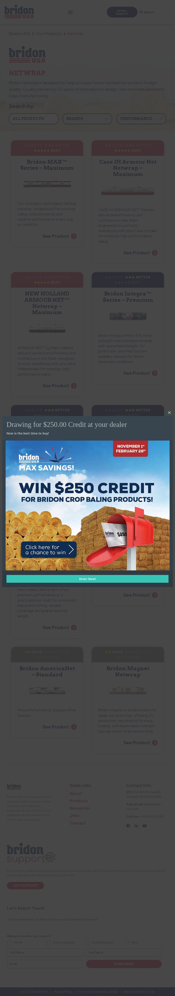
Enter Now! (87, 579)
